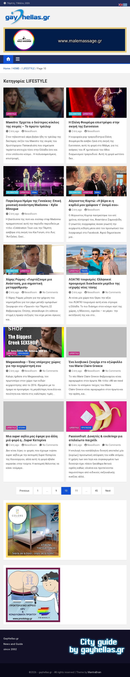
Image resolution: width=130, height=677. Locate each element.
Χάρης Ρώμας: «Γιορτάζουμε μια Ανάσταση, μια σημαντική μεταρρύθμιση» (29, 283)
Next (108, 490)
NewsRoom (29, 131)
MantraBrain (94, 672)
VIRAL (34, 192)
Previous (24, 490)
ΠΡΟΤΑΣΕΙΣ (23, 353)
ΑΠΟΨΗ (21, 428)
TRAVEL (84, 271)
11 (76, 490)
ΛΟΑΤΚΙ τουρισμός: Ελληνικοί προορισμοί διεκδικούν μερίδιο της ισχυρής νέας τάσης (94, 283)
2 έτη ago (12, 131)
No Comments (50, 292)
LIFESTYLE (11, 114)
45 (96, 490)
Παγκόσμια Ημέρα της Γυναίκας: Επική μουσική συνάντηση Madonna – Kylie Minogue (33, 205)
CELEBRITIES (75, 114)
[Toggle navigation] (17, 59)
